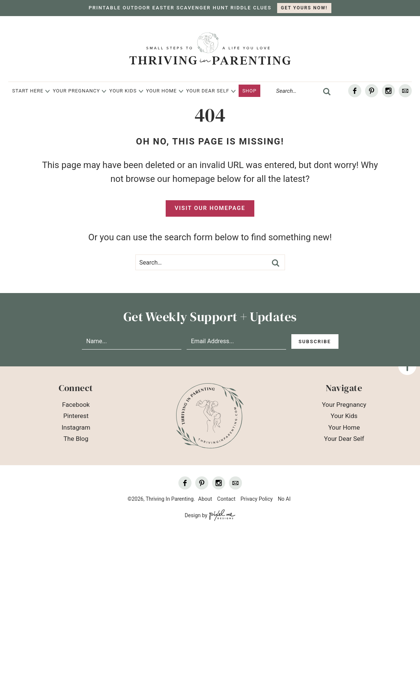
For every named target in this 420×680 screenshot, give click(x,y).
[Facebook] (354, 90)
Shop (249, 91)
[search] (327, 92)
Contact (226, 499)
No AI (284, 499)
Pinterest (76, 416)
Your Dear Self (207, 91)
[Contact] (405, 90)
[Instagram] (388, 90)
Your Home (161, 91)
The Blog (76, 438)
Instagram (76, 427)
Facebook (76, 404)
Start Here (27, 91)
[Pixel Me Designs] (221, 516)
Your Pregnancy (76, 91)
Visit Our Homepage (210, 208)
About (205, 499)
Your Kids (123, 91)
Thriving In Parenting (210, 48)
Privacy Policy (256, 499)
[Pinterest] (371, 90)
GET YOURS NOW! (304, 7)
